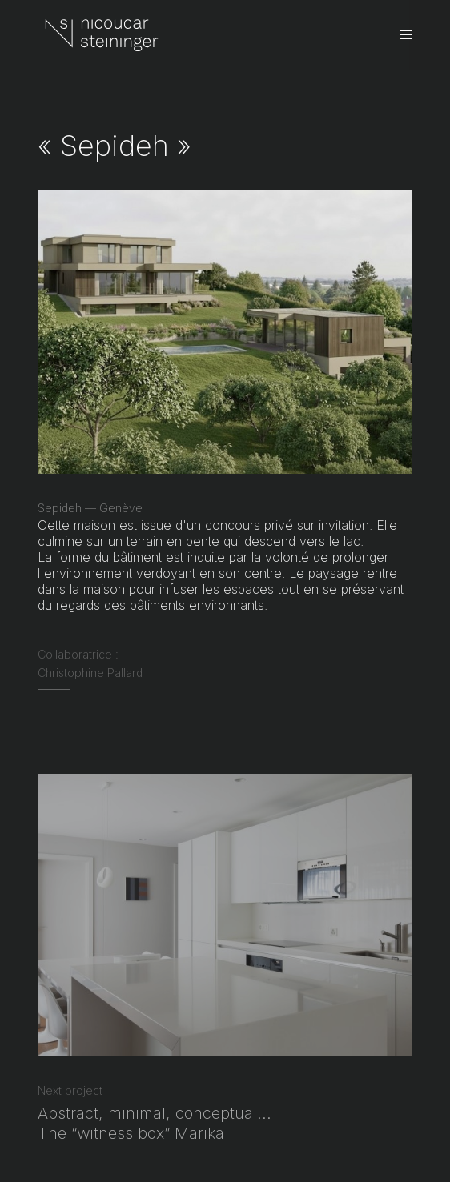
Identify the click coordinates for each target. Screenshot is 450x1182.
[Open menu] (406, 35)
